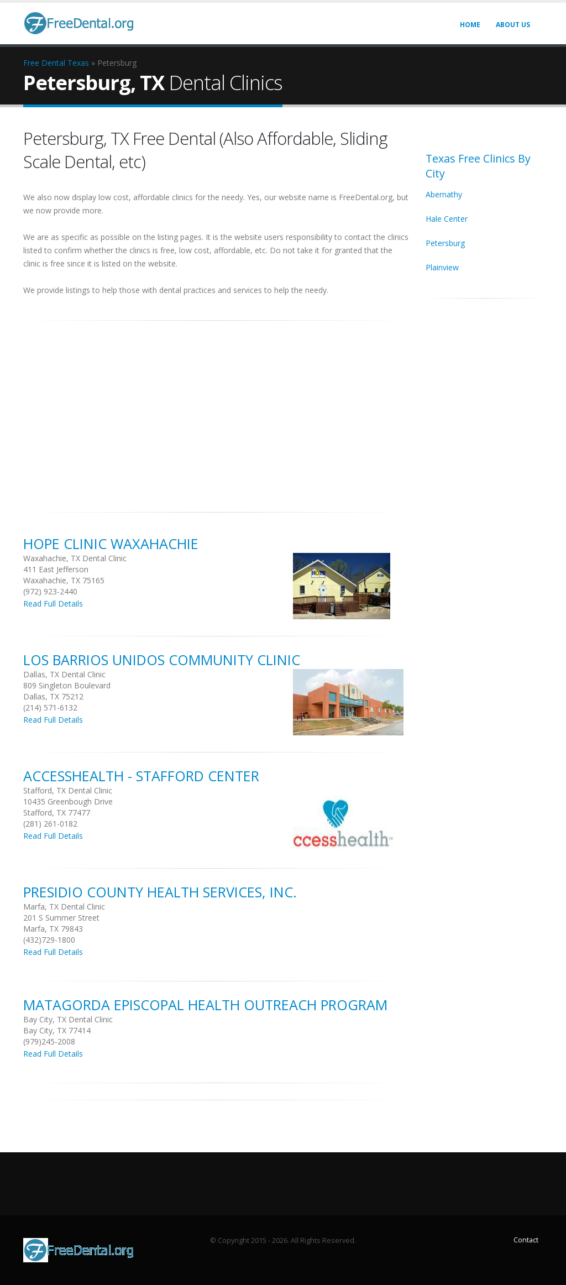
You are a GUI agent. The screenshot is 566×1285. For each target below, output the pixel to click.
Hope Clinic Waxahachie (110, 543)
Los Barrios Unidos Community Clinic (161, 659)
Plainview (442, 267)
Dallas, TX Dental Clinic (64, 674)
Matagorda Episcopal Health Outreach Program (205, 1004)
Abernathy (444, 194)
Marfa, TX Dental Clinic (64, 906)
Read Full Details (53, 603)
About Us (513, 24)
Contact (525, 1240)
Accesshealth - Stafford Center (141, 775)
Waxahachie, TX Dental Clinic (75, 558)
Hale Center (447, 218)
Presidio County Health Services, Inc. (160, 891)
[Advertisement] (216, 410)
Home (470, 24)
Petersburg (445, 243)
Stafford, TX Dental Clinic (67, 790)
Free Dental (44, 63)
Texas (78, 63)
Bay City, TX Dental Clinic (68, 1019)
